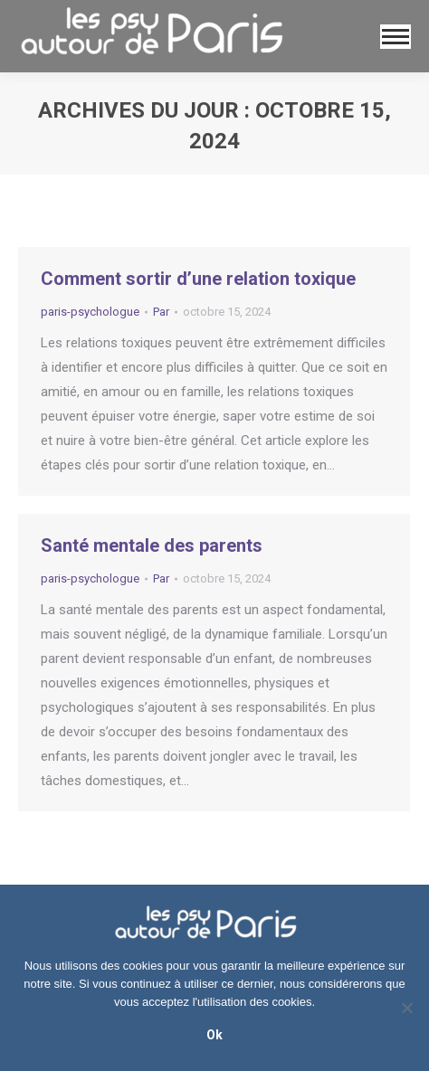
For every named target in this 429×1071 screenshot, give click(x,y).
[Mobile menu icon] (395, 36)
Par (161, 311)
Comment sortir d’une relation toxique (198, 278)
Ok (214, 1035)
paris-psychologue (90, 311)
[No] (406, 1008)
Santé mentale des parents (151, 545)
